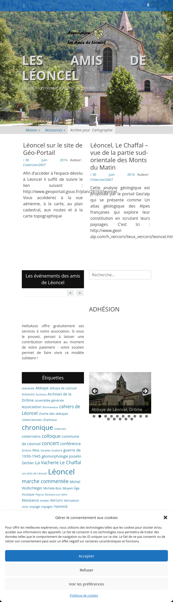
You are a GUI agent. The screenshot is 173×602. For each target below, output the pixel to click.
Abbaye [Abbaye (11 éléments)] (42, 387)
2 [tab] (99, 416)
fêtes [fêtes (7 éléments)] (36, 450)
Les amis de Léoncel (84, 67)
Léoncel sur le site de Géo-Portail (52, 149)
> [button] (145, 391)
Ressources (55, 130)
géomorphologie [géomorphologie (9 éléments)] (55, 456)
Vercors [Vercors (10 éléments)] (56, 500)
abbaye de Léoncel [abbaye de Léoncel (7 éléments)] (63, 388)
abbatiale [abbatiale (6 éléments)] (28, 388)
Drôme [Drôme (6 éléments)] (26, 450)
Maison (33, 130)
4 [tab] (111, 416)
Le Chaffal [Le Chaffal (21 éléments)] (70, 462)
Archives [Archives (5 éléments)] (41, 394)
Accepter (86, 555)
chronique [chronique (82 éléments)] (37, 427)
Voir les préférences (86, 583)
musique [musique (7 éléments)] (28, 494)
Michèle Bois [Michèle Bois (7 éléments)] (52, 488)
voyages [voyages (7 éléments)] (47, 506)
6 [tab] (123, 416)
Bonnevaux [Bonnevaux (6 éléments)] (50, 407)
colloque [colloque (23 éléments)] (51, 436)
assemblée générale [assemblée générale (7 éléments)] (49, 400)
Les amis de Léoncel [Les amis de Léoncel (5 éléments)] (34, 473)
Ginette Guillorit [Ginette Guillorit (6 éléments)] (51, 450)
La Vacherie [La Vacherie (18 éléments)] (47, 462)
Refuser (86, 569)
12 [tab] (114, 419)
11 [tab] (108, 419)
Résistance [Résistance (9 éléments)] (30, 500)
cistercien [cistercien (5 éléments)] (60, 429)
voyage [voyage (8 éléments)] (34, 506)
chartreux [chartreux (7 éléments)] (50, 420)
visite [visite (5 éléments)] (25, 507)
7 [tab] (129, 416)
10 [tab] (146, 416)
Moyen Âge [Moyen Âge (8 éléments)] (71, 488)
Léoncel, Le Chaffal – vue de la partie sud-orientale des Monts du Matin (119, 156)
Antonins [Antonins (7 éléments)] (28, 394)
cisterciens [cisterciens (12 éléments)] (31, 436)
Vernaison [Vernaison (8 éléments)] (71, 500)
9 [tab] (140, 416)
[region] (120, 393)
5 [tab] (117, 416)
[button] (165, 517)
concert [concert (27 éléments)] (50, 443)
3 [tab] (105, 416)
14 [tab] (126, 419)
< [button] (95, 391)
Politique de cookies (84, 595)
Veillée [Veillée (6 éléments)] (44, 500)
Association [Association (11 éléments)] (32, 406)
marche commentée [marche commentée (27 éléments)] (45, 481)
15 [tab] (131, 419)
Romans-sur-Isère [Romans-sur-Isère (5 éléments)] (56, 494)
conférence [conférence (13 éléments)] (70, 443)
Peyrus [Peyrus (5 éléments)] (40, 494)
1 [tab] (94, 416)
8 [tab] (134, 416)
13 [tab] (120, 419)
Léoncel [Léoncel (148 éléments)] (61, 472)
